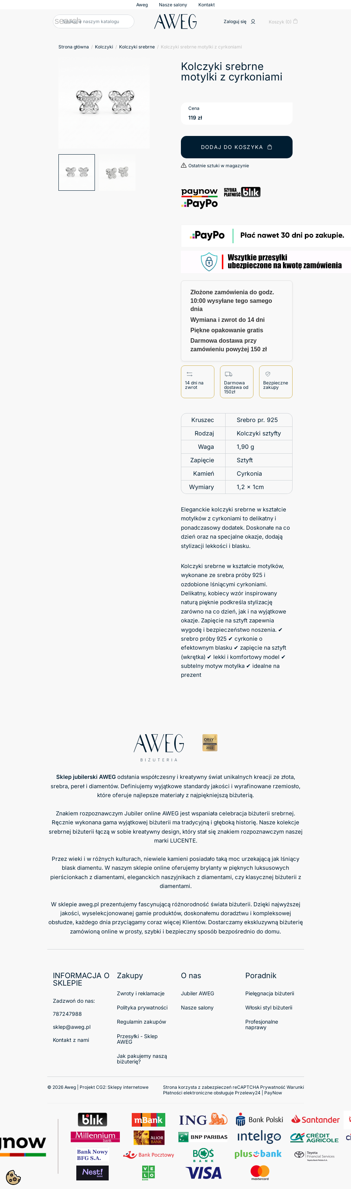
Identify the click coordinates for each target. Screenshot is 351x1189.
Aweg (142, 4)
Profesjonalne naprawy (261, 1024)
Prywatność (272, 1087)
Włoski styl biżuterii (268, 1007)
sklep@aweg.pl (71, 1027)
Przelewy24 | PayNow (258, 1093)
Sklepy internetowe (128, 1087)
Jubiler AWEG (197, 993)
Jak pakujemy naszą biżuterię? (142, 1059)
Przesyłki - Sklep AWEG (137, 1039)
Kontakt (206, 4)
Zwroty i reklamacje (141, 993)
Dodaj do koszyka (237, 147)
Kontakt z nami (71, 1040)
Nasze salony (173, 4)
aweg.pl (89, 904)
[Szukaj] (94, 21)
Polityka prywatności (142, 1007)
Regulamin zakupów (141, 1021)
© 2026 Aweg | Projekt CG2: (98, 1087)
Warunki (295, 1087)
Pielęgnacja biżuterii (269, 993)
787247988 (67, 1014)
